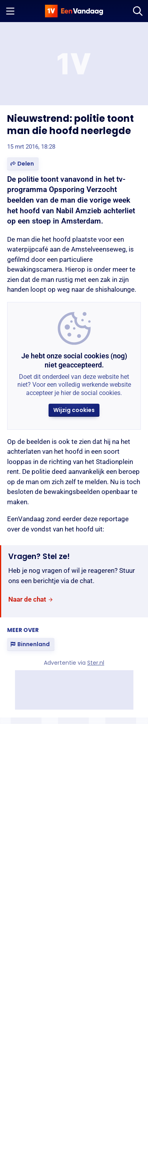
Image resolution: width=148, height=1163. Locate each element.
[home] (74, 11)
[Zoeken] (137, 11)
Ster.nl (95, 663)
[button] (23, 163)
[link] (30, 599)
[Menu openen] (10, 11)
